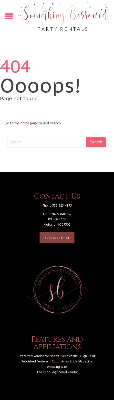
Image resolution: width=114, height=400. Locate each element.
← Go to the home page (19, 123)
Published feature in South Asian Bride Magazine (57, 361)
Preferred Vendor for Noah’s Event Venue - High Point (57, 356)
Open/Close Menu (9, 16)
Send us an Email (57, 238)
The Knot (43, 372)
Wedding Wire (57, 367)
